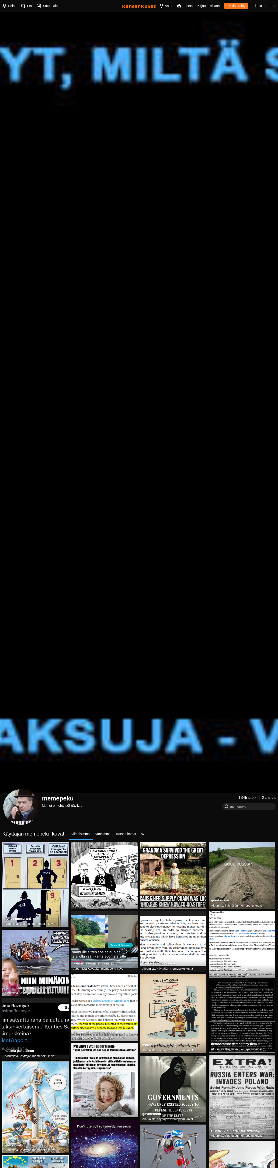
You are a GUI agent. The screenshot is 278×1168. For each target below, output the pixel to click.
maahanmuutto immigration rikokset (167, 1045)
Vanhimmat (103, 834)
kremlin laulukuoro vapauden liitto (236, 969)
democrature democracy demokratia (236, 1044)
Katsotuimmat (126, 834)
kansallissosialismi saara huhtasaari (98, 963)
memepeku (58, 798)
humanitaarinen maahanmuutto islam (29, 987)
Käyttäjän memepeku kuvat (37, 923)
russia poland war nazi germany (236, 1130)
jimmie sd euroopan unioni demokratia (98, 1032)
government (151, 1114)
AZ (143, 834)
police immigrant (18, 918)
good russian (221, 900)
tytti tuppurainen (86, 1109)
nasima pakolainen (19, 1051)
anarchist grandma (157, 900)
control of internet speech (93, 900)
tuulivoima (13, 1145)
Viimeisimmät (80, 834)
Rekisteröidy (236, 6)
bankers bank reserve (159, 963)
